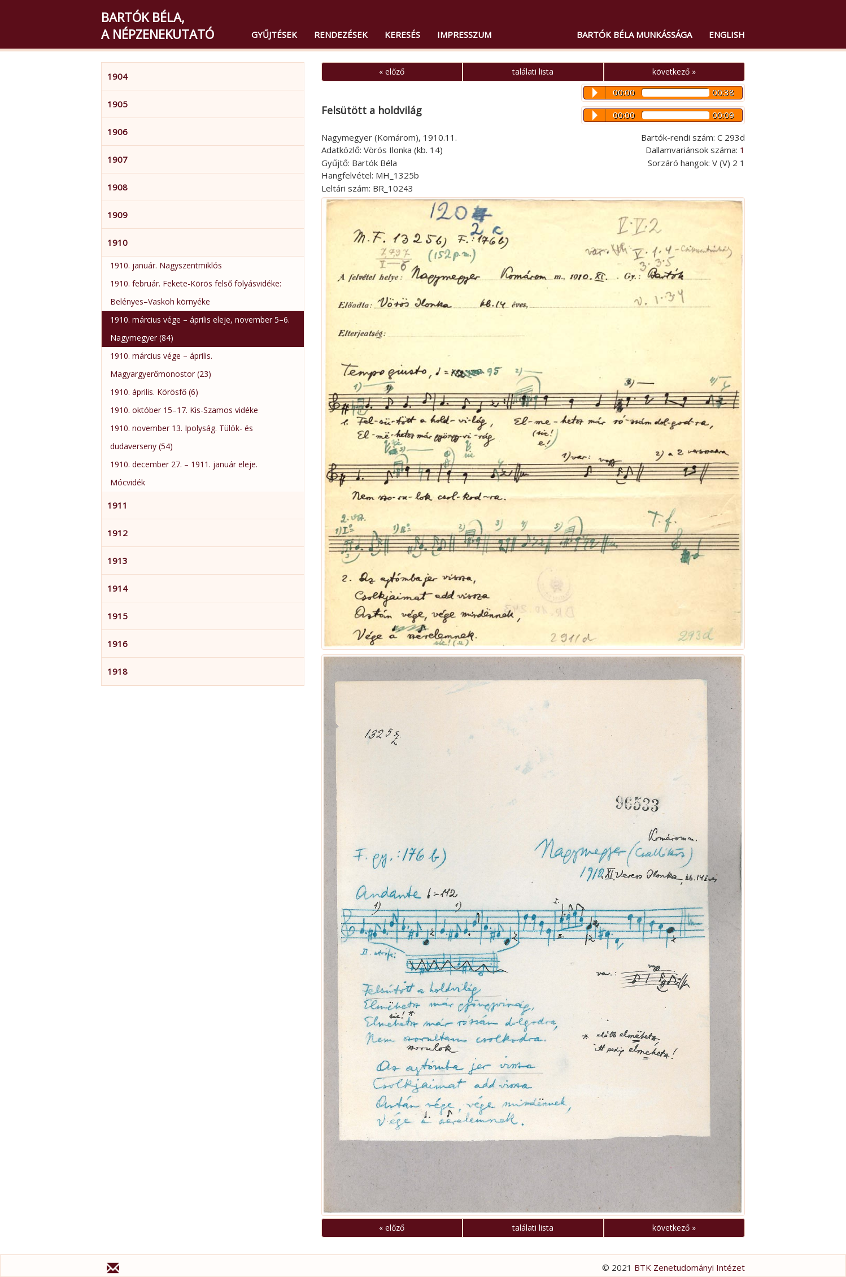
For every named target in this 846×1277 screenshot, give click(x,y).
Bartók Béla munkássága (634, 34)
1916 (117, 643)
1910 (117, 242)
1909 (117, 214)
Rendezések (341, 34)
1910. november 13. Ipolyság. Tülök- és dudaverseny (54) (181, 437)
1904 (117, 76)
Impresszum (464, 34)
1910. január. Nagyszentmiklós (166, 265)
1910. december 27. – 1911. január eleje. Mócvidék (184, 473)
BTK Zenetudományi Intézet (689, 1267)
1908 (117, 187)
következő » (674, 71)
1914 (117, 588)
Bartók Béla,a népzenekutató (157, 25)
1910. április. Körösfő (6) (154, 391)
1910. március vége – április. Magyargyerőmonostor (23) (161, 364)
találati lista (532, 71)
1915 (117, 616)
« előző (391, 71)
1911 (117, 505)
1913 (117, 560)
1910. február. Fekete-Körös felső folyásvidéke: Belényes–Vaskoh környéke (195, 292)
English (727, 34)
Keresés (402, 34)
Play (595, 93)
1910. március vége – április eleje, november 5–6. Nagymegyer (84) (200, 328)
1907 (117, 159)
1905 (117, 104)
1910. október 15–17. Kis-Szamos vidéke (184, 410)
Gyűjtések (274, 34)
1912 (117, 532)
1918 (117, 671)
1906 (117, 131)
